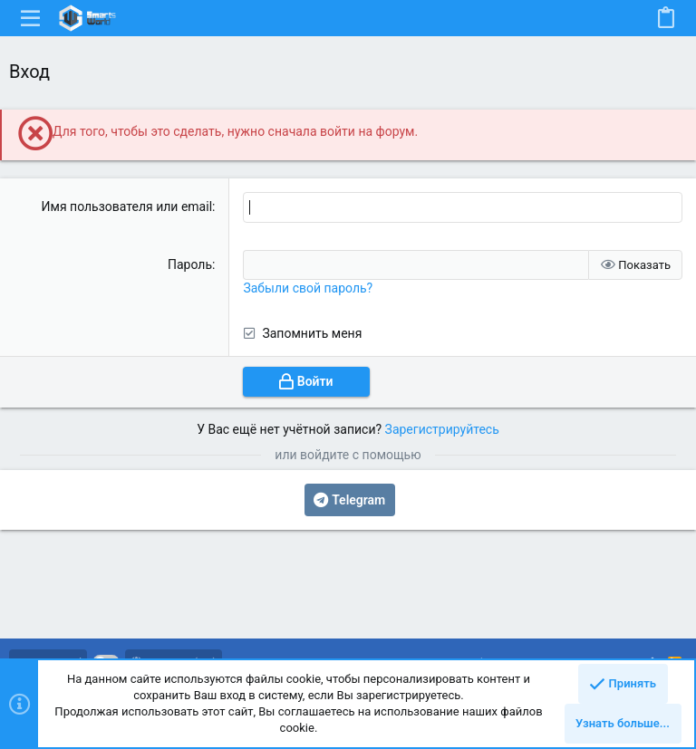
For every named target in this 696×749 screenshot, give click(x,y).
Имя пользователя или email (127, 206)
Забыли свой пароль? (307, 288)
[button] (31, 18)
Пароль (190, 264)
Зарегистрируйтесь (442, 429)
